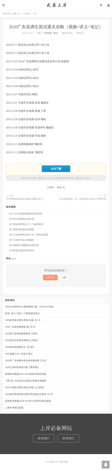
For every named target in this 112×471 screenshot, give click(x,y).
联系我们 (44, 438)
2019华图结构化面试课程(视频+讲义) (24, 199)
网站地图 (64, 462)
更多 (59, 187)
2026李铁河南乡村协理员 (21, 250)
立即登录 (50, 277)
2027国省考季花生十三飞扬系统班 (26, 224)
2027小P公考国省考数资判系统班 (25, 214)
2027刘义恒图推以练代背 (21, 219)
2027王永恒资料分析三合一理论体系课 (28, 235)
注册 (64, 277)
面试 (55, 33)
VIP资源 (26, 13)
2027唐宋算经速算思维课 (21, 229)
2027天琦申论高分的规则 (21, 240)
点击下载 (56, 168)
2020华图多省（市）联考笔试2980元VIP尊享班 (82, 199)
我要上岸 (56, 5)
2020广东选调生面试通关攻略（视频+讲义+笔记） (56, 26)
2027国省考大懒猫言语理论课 (24, 245)
